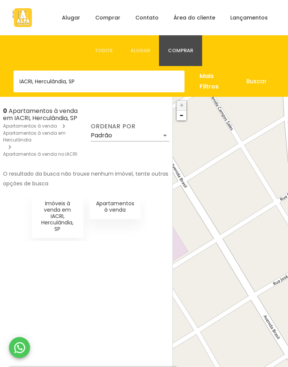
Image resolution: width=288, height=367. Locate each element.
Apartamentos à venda (30, 126)
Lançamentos (249, 17)
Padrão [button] (101, 135)
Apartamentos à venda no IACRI (40, 154)
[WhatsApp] (19, 347)
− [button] (181, 115)
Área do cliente (194, 17)
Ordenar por (113, 126)
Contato (147, 17)
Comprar (107, 17)
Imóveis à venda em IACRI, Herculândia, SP (57, 216)
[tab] (104, 50)
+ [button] (182, 105)
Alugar (71, 17)
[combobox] (99, 81)
